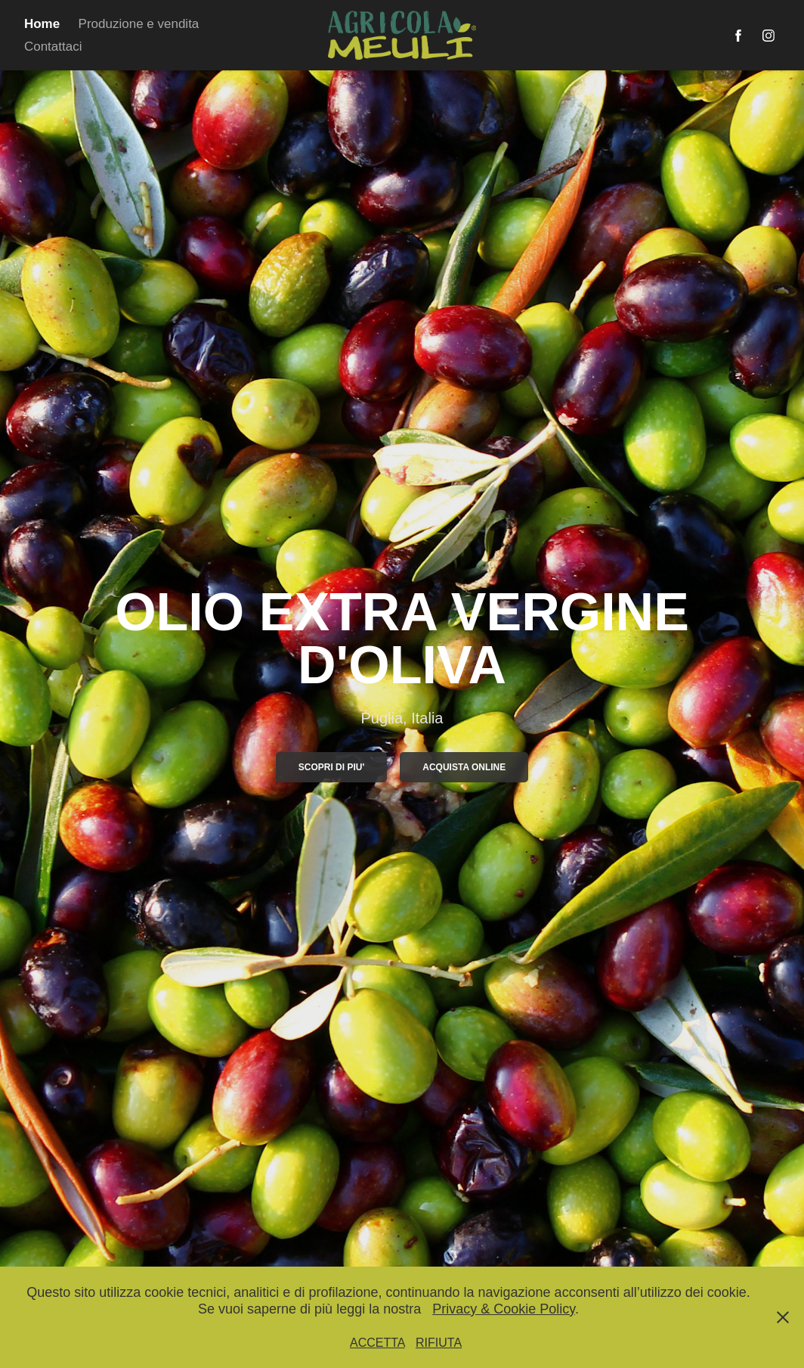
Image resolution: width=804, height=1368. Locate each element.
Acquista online (464, 767)
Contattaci (53, 46)
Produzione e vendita (139, 24)
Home (42, 24)
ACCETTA (377, 1342)
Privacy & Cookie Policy (503, 1309)
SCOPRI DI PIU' (331, 767)
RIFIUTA (439, 1342)
